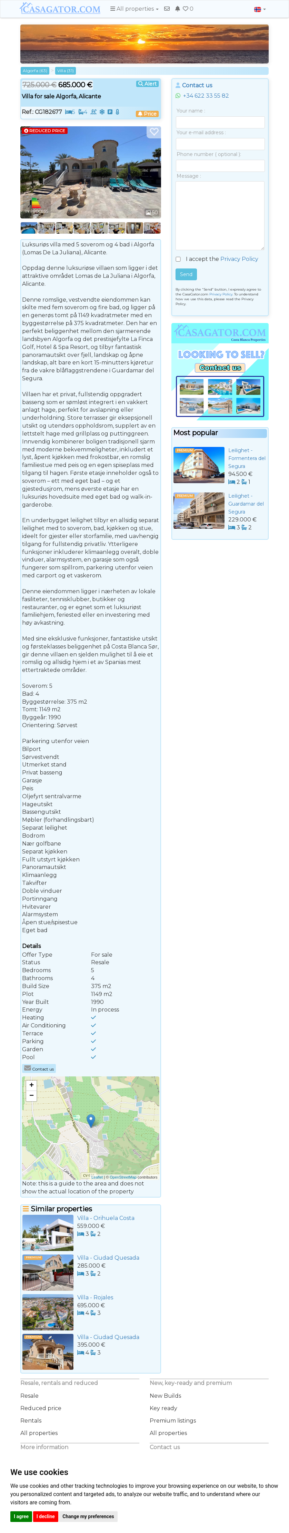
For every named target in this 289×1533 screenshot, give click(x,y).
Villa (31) (65, 70)
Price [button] (147, 114)
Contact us (39, 1069)
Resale (29, 1396)
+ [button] (31, 1086)
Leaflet (97, 1177)
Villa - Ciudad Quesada (108, 1257)
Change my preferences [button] (88, 1516)
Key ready (163, 1408)
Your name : (191, 111)
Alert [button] (147, 84)
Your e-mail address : (201, 132)
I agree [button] (21, 1516)
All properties (39, 1433)
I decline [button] (46, 1516)
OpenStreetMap (123, 1177)
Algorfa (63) (35, 70)
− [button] (31, 1096)
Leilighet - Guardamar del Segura (246, 504)
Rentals (30, 1420)
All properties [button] (134, 9)
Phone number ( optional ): (209, 154)
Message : (189, 176)
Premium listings (173, 1420)
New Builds (165, 1396)
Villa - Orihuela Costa (105, 1218)
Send (186, 274)
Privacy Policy (239, 259)
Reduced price (40, 1408)
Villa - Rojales (95, 1297)
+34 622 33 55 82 (202, 95)
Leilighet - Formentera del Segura (247, 458)
